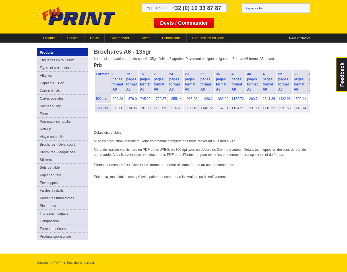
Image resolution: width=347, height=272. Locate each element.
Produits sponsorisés (55, 236)
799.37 (161, 99)
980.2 (208, 99)
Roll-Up (45, 129)
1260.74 (253, 99)
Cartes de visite (51, 91)
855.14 (176, 99)
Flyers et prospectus (55, 68)
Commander (119, 38)
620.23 (118, 99)
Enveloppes (49, 183)
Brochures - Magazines (57, 152)
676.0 (132, 99)
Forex (44, 114)
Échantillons (171, 38)
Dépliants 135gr (52, 83)
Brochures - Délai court (57, 145)
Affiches (46, 76)
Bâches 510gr (50, 106)
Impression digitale (54, 213)
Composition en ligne (208, 38)
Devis (94, 38)
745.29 (145, 99)
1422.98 (284, 99)
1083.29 (222, 99)
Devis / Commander (184, 23)
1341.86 (269, 99)
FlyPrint (79, 16)
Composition (49, 221)
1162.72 (238, 99)
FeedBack (341, 74)
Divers (145, 38)
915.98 (192, 99)
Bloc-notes (48, 206)
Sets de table (50, 168)
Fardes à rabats (52, 191)
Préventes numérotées (57, 198)
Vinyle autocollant (53, 137)
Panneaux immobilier (56, 122)
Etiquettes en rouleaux (57, 60)
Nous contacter (299, 38)
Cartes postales (51, 99)
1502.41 (300, 99)
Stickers (46, 160)
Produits (49, 38)
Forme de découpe (54, 229)
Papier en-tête (50, 175)
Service (73, 38)
